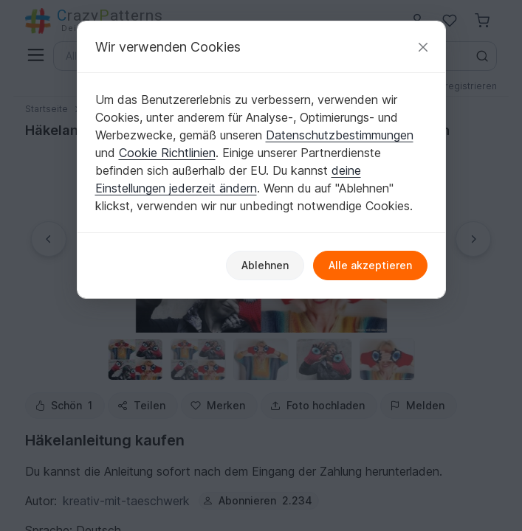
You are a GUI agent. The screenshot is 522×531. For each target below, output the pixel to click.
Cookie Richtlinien (167, 152)
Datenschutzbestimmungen (339, 135)
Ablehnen (265, 265)
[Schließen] (423, 47)
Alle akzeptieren (370, 265)
